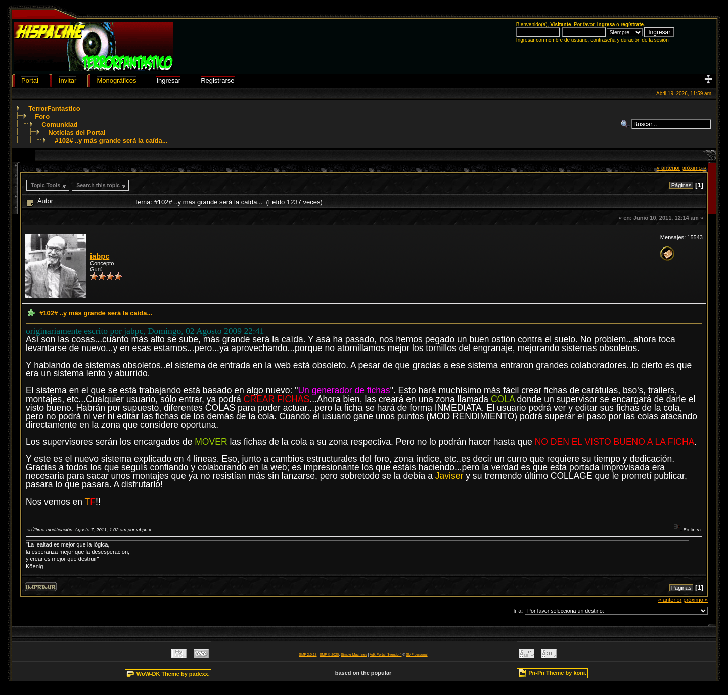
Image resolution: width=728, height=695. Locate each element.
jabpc (99, 256)
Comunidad (59, 124)
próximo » (693, 168)
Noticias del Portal (76, 132)
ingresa (606, 24)
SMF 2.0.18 (307, 654)
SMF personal (416, 654)
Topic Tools (45, 185)
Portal (29, 80)
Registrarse (217, 80)
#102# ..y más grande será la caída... (111, 140)
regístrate (632, 24)
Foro (42, 116)
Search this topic (98, 185)
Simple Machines (354, 654)
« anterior (668, 168)
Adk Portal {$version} (385, 654)
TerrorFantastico (54, 108)
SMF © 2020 (329, 654)
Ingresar (168, 80)
